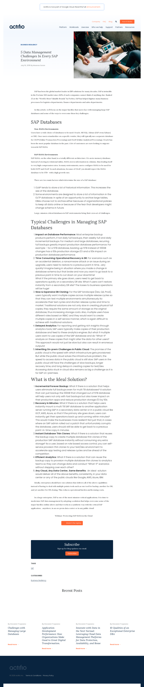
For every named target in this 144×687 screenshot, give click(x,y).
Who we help (97, 26)
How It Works (127, 20)
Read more (12, 644)
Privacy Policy (50, 675)
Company (96, 20)
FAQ (104, 20)
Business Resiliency (29, 44)
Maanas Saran (39, 65)
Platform (63, 26)
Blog (110, 20)
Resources (129, 26)
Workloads (74, 26)
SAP (32, 567)
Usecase (85, 26)
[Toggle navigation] (62, 16)
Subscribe (72, 552)
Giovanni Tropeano (18, 623)
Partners (119, 26)
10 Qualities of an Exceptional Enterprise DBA (122, 630)
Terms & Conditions (34, 675)
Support (109, 26)
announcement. (93, 7)
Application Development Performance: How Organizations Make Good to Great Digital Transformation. (54, 635)
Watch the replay (73, 522)
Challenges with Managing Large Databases (17, 630)
